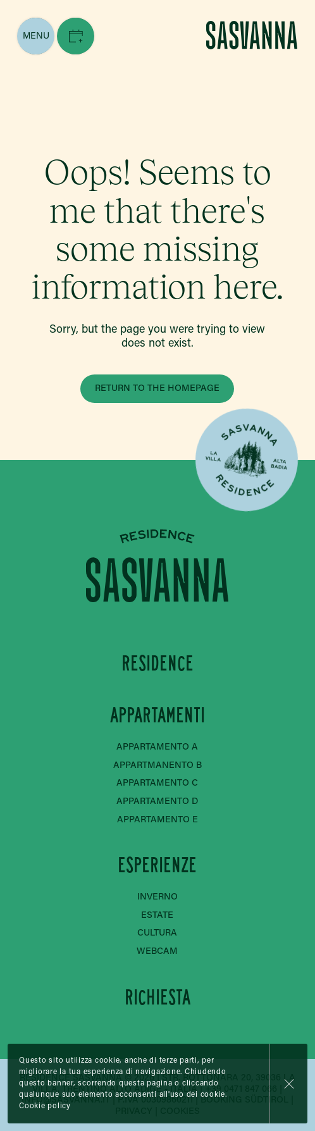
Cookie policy (45, 1106)
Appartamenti (157, 715)
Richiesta (157, 997)
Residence (157, 663)
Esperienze (157, 865)
